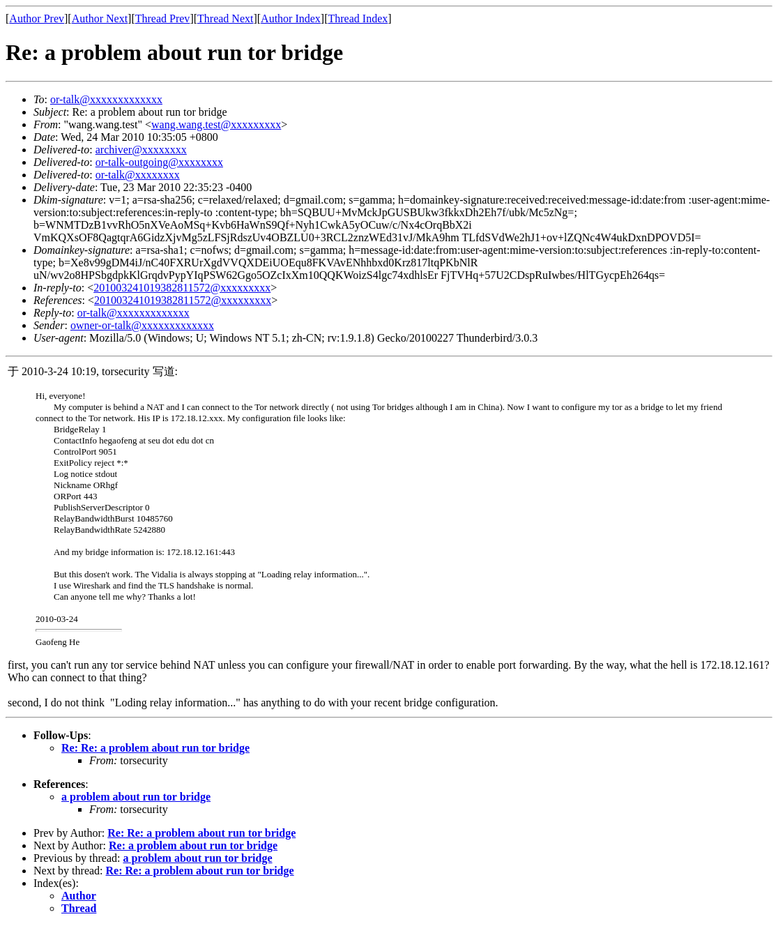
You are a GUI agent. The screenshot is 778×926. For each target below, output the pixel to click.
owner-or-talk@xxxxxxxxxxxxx (142, 325)
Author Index (291, 18)
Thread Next (225, 18)
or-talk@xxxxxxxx (138, 175)
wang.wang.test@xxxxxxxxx (216, 124)
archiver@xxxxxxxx (141, 149)
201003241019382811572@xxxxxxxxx (181, 288)
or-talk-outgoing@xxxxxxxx (159, 162)
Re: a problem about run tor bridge (193, 845)
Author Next (100, 18)
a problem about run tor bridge (136, 797)
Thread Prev (162, 18)
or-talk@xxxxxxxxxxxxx (106, 99)
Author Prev (36, 18)
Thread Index (358, 18)
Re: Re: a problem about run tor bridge (155, 748)
